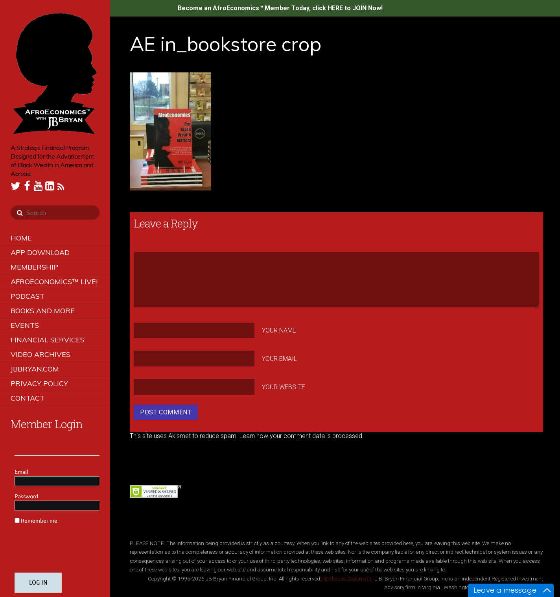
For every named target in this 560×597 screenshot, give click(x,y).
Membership (34, 267)
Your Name (279, 330)
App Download (40, 252)
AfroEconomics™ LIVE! (54, 281)
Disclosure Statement (346, 578)
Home (21, 237)
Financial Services (48, 339)
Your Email (279, 358)
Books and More (43, 310)
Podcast (27, 296)
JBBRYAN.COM (35, 368)
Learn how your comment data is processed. (301, 436)
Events (25, 325)
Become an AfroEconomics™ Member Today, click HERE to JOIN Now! (280, 8)
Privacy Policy (39, 383)
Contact (27, 398)
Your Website (283, 386)
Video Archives (40, 354)
